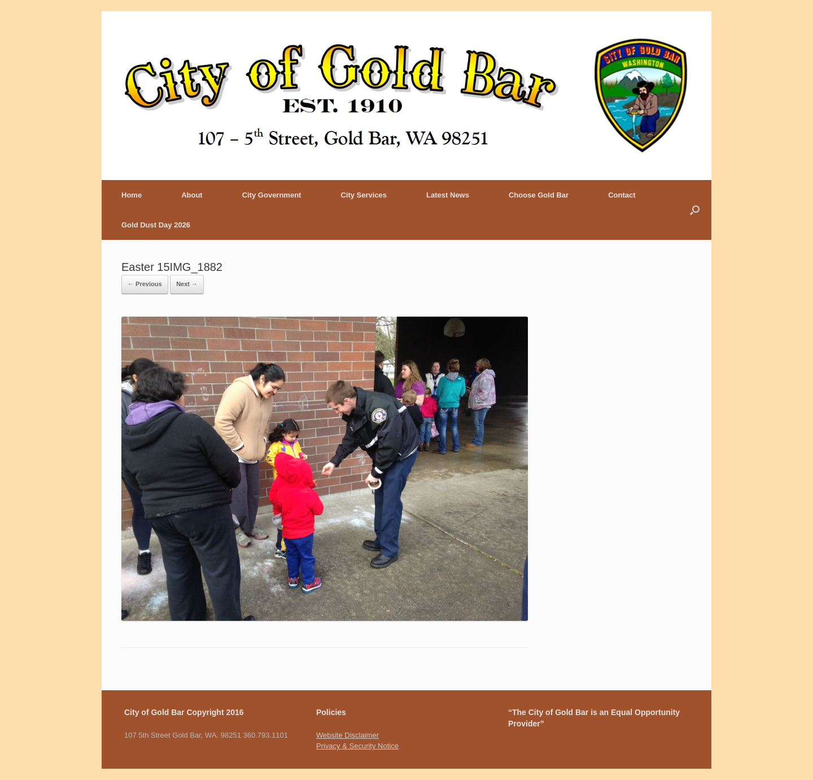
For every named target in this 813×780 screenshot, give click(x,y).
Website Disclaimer (347, 735)
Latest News (447, 195)
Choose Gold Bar (539, 195)
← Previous (145, 284)
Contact (621, 195)
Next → (187, 284)
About (192, 195)
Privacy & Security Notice (357, 746)
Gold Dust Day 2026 (155, 225)
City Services (363, 195)
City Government (271, 195)
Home (131, 195)
